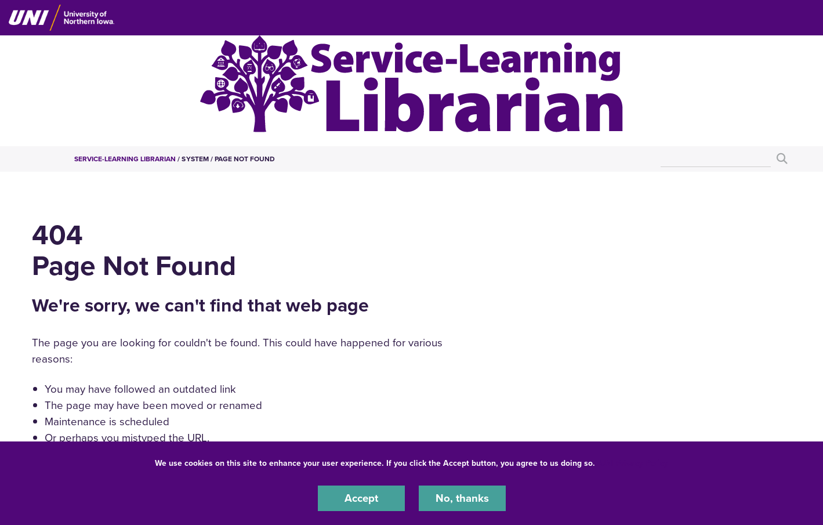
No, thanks (462, 498)
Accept (361, 498)
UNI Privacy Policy (634, 463)
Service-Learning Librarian (125, 159)
